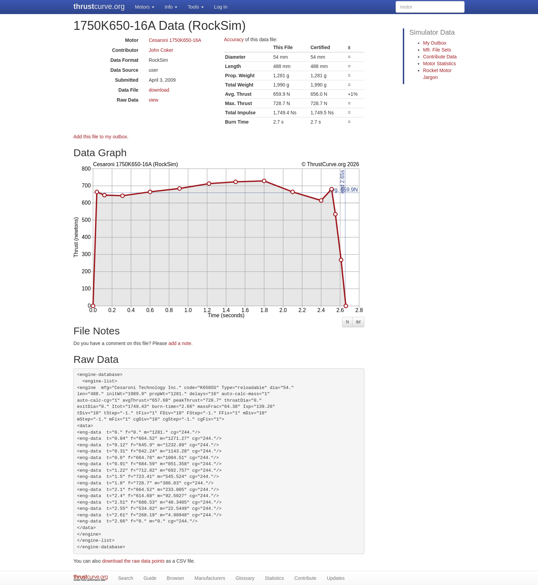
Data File (128, 90)
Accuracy (234, 39)
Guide (149, 578)
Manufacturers (210, 578)
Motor (131, 40)
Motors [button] (144, 7)
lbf (358, 322)
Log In (220, 7)
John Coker (161, 50)
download (159, 90)
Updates (335, 578)
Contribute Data (440, 56)
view (153, 100)
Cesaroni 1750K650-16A (175, 40)
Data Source (124, 70)
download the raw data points (133, 561)
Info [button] (171, 7)
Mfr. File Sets (437, 50)
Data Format (124, 60)
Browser (175, 578)
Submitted (126, 80)
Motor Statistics (439, 63)
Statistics (274, 578)
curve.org (99, 6)
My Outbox (434, 43)
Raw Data (127, 100)
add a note (179, 343)
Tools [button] (196, 7)
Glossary (245, 578)
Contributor (125, 50)
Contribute (305, 578)
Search (125, 578)
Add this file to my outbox (100, 136)
